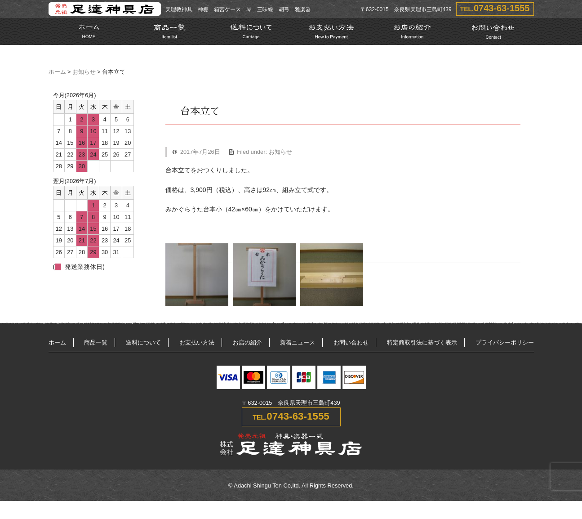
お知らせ (84, 72)
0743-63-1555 (502, 8)
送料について (143, 342)
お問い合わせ (351, 342)
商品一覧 (95, 342)
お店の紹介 (247, 342)
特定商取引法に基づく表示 (422, 342)
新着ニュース (297, 342)
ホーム (57, 72)
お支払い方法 (196, 342)
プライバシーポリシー (504, 342)
